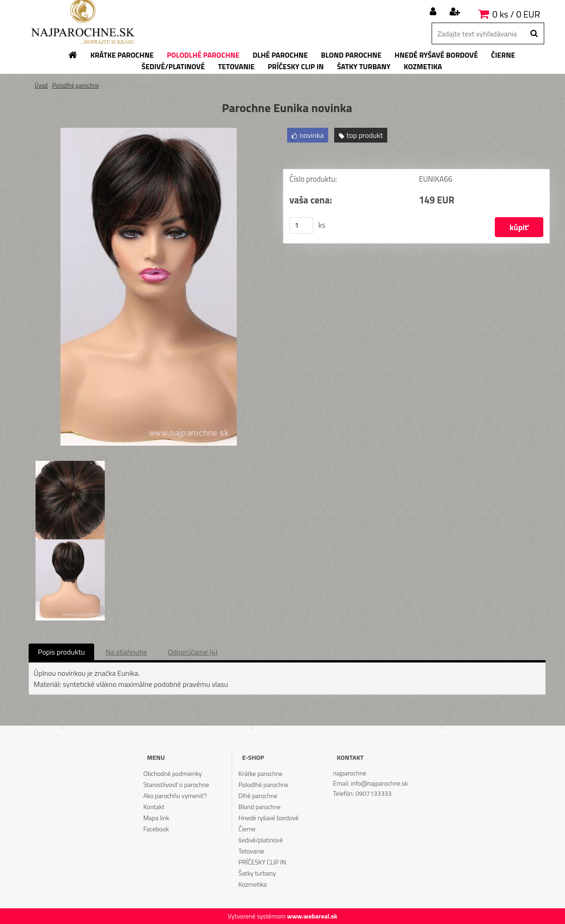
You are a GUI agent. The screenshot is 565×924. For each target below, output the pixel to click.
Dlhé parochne (258, 795)
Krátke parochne (260, 773)
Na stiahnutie (126, 651)
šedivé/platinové (261, 840)
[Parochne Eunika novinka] (148, 131)
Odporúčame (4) (192, 651)
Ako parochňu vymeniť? (175, 795)
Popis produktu (61, 651)
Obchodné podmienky (172, 773)
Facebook (155, 829)
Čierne (247, 829)
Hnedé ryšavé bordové (269, 818)
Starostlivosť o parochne (176, 784)
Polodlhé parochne (75, 85)
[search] (534, 33)
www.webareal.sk (312, 916)
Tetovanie (251, 851)
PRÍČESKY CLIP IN (262, 862)
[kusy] (301, 225)
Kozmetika (253, 884)
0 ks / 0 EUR (516, 14)
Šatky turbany (257, 873)
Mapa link (156, 818)
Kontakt (153, 806)
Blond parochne (260, 806)
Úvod (41, 85)
